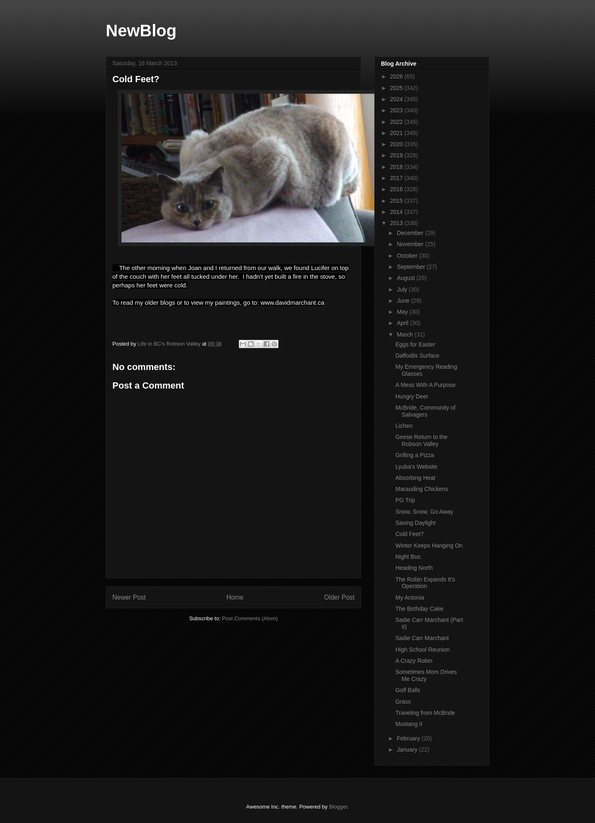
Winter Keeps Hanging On (429, 545)
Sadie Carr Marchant (422, 638)
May (403, 311)
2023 (397, 110)
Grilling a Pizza (414, 455)
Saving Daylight (415, 522)
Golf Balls (407, 690)
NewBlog (141, 30)
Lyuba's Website (416, 466)
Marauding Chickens (421, 489)
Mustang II (408, 724)
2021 (397, 133)
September (411, 266)
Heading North (414, 567)
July (403, 289)
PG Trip (405, 500)
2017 (397, 178)
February (409, 738)
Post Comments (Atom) (250, 618)
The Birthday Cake (419, 608)
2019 (397, 155)
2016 (397, 189)
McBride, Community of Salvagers (425, 411)
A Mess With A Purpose (425, 385)
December (411, 233)
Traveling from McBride (425, 712)
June (404, 300)
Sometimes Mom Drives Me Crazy (426, 675)
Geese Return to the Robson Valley (421, 440)
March (405, 334)
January (408, 749)
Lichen (403, 425)
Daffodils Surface (417, 355)
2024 (397, 99)
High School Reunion (422, 649)
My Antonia (409, 597)
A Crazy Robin (413, 660)
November (411, 244)
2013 (397, 223)
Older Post (339, 597)
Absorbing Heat (415, 477)
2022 (397, 122)
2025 (397, 88)
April (403, 323)
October (408, 255)
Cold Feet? (409, 534)
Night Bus (408, 556)
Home (235, 597)
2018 (397, 167)
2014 (397, 212)
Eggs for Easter (415, 344)
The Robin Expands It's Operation (425, 583)
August (406, 278)
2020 (397, 144)
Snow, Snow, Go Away (424, 511)
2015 (397, 200)
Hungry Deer (411, 396)
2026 (397, 76)
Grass (403, 701)
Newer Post (129, 597)
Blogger (338, 807)
